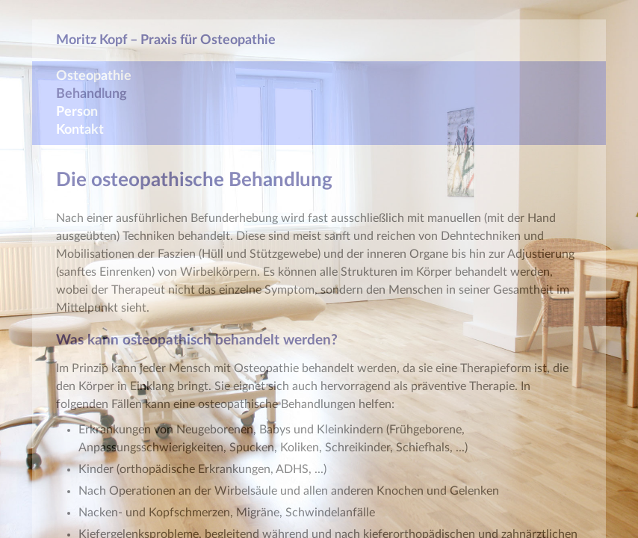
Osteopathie (93, 75)
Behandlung (91, 93)
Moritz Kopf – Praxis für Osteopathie (166, 40)
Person (77, 111)
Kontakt (80, 129)
